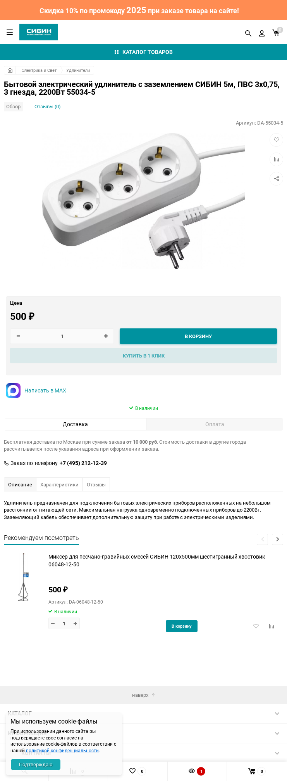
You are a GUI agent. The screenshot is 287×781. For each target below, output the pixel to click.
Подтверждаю (36, 764)
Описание (20, 484)
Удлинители (78, 70)
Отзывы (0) (47, 106)
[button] (277, 539)
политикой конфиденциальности (62, 750)
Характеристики (59, 484)
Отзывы (96, 484)
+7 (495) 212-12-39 (83, 463)
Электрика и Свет (39, 70)
